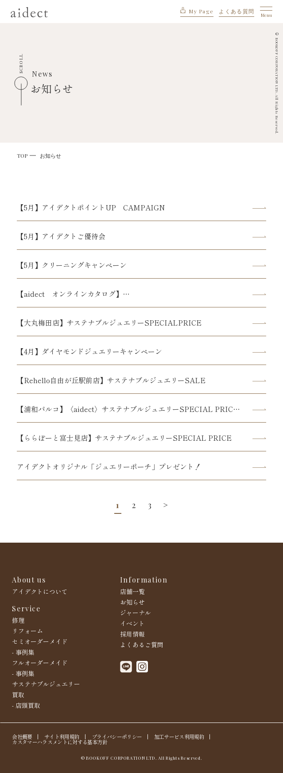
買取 (18, 694)
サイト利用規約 (61, 736)
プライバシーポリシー (117, 736)
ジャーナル (135, 612)
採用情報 (132, 633)
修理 (18, 620)
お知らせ (132, 602)
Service (26, 608)
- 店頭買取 (26, 705)
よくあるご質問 (141, 644)
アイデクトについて (40, 591)
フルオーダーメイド (40, 662)
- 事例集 (23, 652)
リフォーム (27, 630)
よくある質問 (236, 11)
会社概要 (22, 736)
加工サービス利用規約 (179, 736)
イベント (132, 623)
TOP (22, 155)
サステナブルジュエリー (46, 684)
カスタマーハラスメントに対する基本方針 (59, 742)
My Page (196, 11)
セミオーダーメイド (40, 641)
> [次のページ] (165, 505)
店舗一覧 (132, 591)
